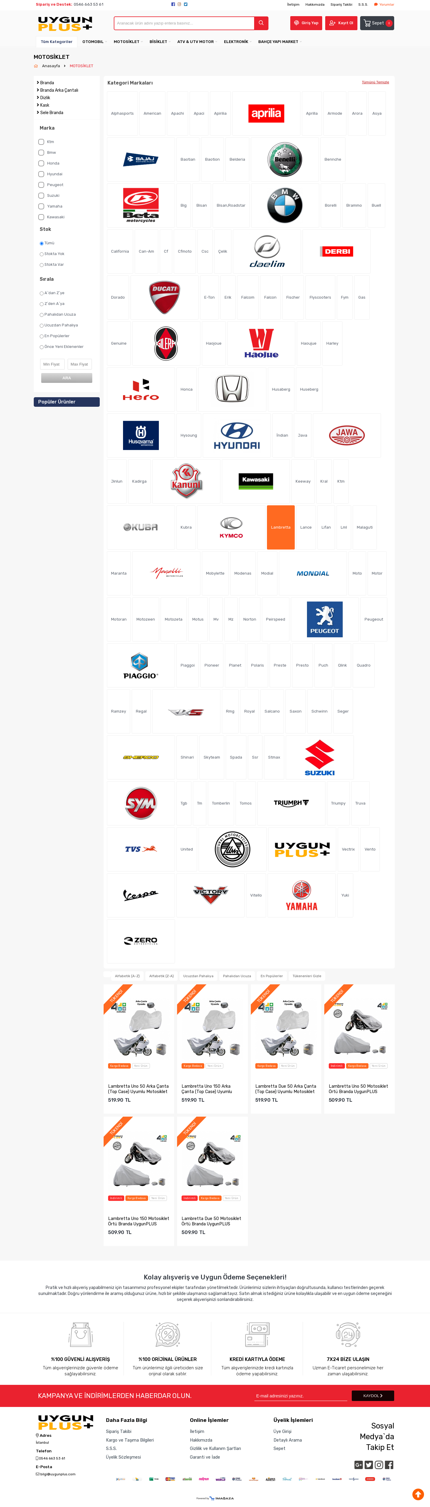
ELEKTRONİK (236, 41)
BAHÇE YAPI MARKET (278, 41)
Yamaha (50, 206)
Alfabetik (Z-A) (161, 976)
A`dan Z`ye (52, 293)
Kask (44, 105)
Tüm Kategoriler (57, 41)
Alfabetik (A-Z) (127, 976)
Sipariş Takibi (341, 4)
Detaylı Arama (288, 1440)
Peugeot (50, 185)
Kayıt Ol (345, 23)
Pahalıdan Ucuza (58, 314)
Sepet (378, 23)
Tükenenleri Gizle (307, 976)
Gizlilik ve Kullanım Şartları (215, 1448)
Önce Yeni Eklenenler (62, 346)
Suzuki (48, 196)
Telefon (44, 1451)
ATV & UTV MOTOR (195, 41)
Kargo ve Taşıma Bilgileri (130, 1440)
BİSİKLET (158, 41)
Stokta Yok (52, 253)
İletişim (293, 4)
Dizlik (45, 97)
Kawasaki (51, 217)
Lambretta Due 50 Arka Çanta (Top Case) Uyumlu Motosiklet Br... (285, 1089)
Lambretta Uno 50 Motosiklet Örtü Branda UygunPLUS (358, 1089)
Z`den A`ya (52, 303)
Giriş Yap (310, 23)
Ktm (46, 142)
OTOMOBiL (93, 41)
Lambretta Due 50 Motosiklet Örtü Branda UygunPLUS (211, 1221)
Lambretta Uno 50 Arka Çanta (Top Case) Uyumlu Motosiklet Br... (138, 1089)
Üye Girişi (282, 1431)
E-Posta (44, 1467)
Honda (48, 163)
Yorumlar (384, 4)
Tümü (47, 243)
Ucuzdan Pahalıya (59, 325)
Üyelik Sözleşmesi (123, 1457)
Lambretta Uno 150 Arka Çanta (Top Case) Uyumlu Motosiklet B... (207, 1089)
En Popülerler (55, 336)
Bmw (47, 153)
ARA (66, 378)
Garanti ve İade (205, 1457)
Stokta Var (52, 264)
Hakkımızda (315, 4)
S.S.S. (363, 4)
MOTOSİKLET (126, 41)
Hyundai (50, 174)
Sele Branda (51, 112)
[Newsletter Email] (300, 1396)
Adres (43, 1436)
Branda (47, 82)
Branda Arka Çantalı (59, 90)
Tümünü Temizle (375, 82)
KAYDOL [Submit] (373, 1396)
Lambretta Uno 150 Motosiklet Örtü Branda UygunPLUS (138, 1221)
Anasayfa (51, 66)
